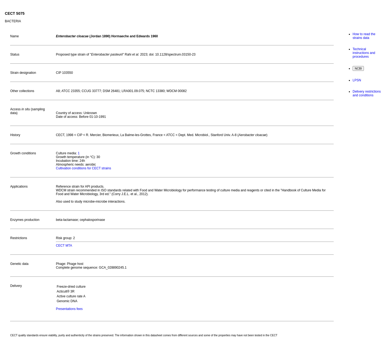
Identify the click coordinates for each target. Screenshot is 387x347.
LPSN (357, 80)
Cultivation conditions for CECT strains (83, 168)
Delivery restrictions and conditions (367, 93)
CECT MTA (64, 245)
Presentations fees (69, 309)
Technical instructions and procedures (364, 53)
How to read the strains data (364, 36)
